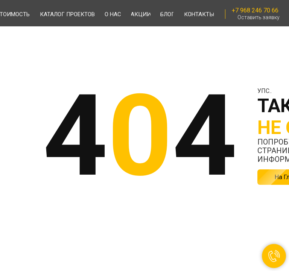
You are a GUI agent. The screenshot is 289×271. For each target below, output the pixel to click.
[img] (39, 13)
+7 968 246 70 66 (255, 10)
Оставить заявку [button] (258, 17)
